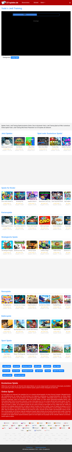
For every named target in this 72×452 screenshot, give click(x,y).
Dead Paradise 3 (32, 305)
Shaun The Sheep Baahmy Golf (22, 354)
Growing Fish (19, 201)
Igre (18, 428)
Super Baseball (57, 354)
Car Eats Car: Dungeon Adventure (23, 305)
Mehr (42, 2)
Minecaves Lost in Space (45, 201)
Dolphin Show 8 (32, 201)
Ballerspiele (6, 316)
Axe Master (19, 147)
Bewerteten (25, 2)
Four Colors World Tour (8, 201)
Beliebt (36, 2)
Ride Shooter (57, 329)
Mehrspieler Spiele (19, 375)
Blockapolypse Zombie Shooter (22, 329)
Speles (44, 428)
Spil (27, 425)
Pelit (34, 425)
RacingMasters (7, 305)
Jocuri (57, 425)
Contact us (29, 447)
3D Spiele (47, 370)
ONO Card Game (44, 226)
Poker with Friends (32, 226)
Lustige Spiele (14, 57)
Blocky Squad (32, 250)
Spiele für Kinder (8, 188)
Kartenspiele (6, 212)
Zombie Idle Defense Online (34, 329)
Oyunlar (62, 428)
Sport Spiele (6, 340)
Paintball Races (57, 305)
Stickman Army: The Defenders (22, 250)
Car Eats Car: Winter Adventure (47, 305)
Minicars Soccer (44, 354)
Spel (20, 425)
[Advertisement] (36, 35)
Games (7, 423)
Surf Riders (7, 354)
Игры (23, 423)
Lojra (60, 440)
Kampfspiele (47, 366)
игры (15, 435)
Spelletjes (57, 423)
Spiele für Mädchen (58, 370)
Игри (29, 430)
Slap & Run (31, 147)
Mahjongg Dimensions (8, 147)
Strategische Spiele (9, 237)
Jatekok (66, 425)
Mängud (36, 428)
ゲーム (47, 430)
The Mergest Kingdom (8, 250)
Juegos (40, 423)
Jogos (31, 423)
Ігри (50, 425)
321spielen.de (12, 2)
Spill (13, 425)
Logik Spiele (39, 370)
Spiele (48, 423)
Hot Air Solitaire (57, 226)
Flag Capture (44, 329)
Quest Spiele (16, 370)
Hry (11, 428)
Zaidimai (53, 428)
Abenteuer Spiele (27, 366)
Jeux (66, 423)
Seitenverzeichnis (41, 447)
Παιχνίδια (37, 430)
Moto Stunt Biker (43, 147)
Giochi (5, 425)
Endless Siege (44, 250)
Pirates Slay (55, 147)
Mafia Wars (7, 329)
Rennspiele (6, 291)
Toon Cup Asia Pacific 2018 (58, 201)
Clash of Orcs (57, 250)
